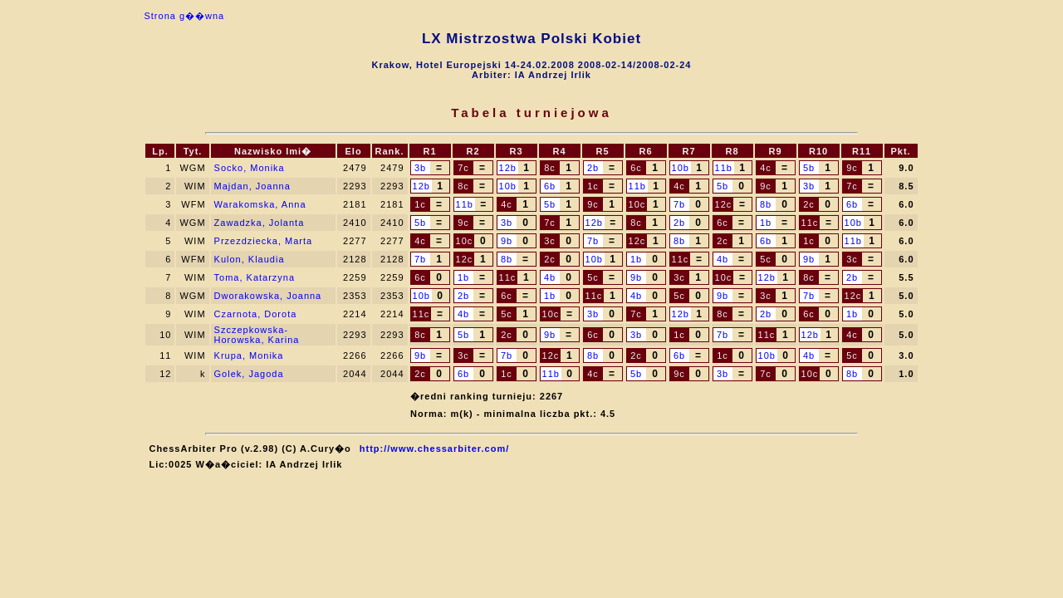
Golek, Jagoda (249, 374)
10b (680, 168)
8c (550, 168)
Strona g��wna (184, 16)
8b (766, 204)
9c (852, 168)
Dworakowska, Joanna (268, 296)
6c (636, 168)
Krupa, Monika (249, 355)
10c (637, 204)
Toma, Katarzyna (255, 277)
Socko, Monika (249, 168)
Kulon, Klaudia (249, 259)
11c (810, 223)
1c (593, 186)
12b (508, 168)
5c (766, 259)
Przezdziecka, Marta (263, 241)
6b (550, 186)
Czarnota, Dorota (255, 314)
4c (766, 168)
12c (723, 204)
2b (593, 168)
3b (420, 168)
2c (809, 204)
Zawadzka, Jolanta (259, 223)
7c (463, 168)
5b (809, 168)
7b (679, 204)
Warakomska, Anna (260, 204)
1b (766, 223)
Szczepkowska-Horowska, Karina (257, 335)
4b (722, 259)
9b (506, 241)
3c (550, 241)
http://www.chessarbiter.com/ (434, 448)
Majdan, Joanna (252, 186)
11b (723, 168)
